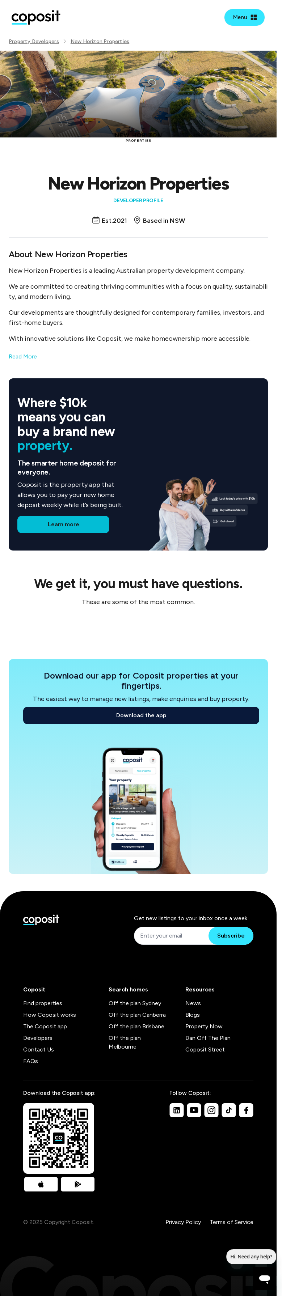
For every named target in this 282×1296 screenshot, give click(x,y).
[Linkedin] (176, 1110)
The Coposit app (45, 1026)
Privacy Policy (183, 1222)
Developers (37, 1037)
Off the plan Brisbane (136, 1026)
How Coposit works (49, 1014)
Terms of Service (231, 1222)
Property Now (204, 1026)
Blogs (192, 1014)
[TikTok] (229, 1110)
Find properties (42, 1003)
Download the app (141, 715)
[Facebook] (246, 1110)
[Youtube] (194, 1110)
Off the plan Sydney (135, 1003)
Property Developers (34, 41)
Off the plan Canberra (137, 1014)
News (193, 1003)
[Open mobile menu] (244, 17)
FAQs (30, 1061)
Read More (23, 356)
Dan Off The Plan (208, 1037)
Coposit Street (205, 1049)
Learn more (63, 524)
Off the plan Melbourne (125, 1042)
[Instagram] (211, 1110)
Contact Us (38, 1049)
